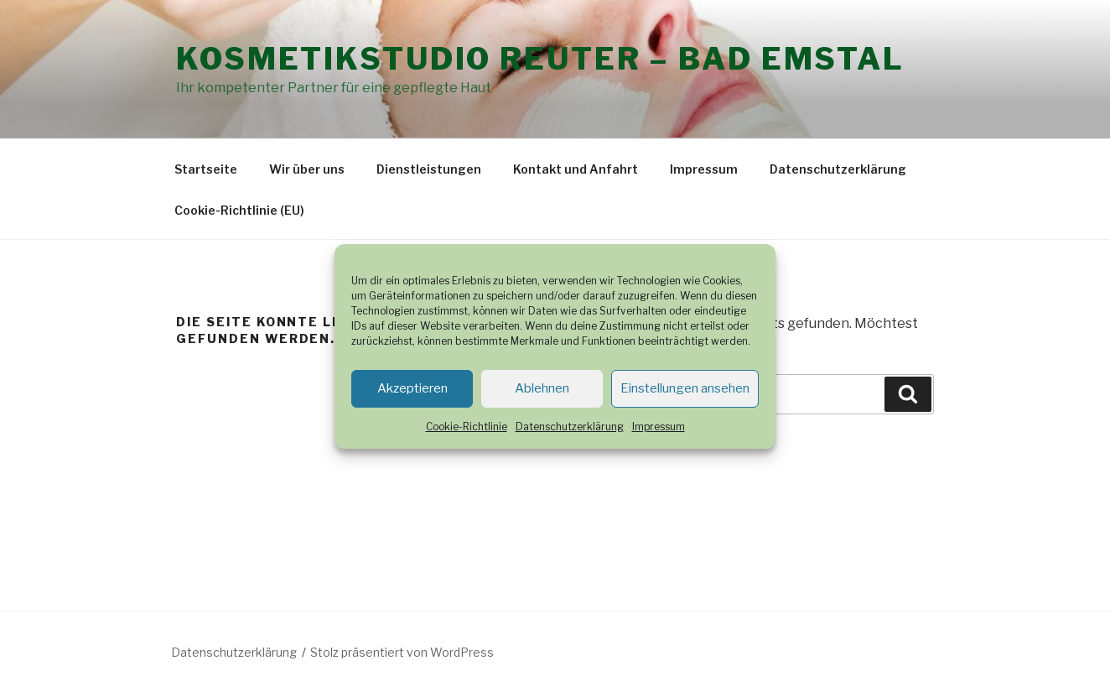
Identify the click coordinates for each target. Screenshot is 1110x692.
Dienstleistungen (428, 169)
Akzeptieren (412, 388)
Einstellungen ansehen (685, 388)
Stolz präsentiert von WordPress (402, 652)
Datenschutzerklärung (570, 426)
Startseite (205, 169)
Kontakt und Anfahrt (575, 169)
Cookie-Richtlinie (466, 426)
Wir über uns (307, 169)
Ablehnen (542, 388)
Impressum (658, 426)
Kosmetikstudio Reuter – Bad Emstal (540, 58)
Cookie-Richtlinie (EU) (239, 210)
